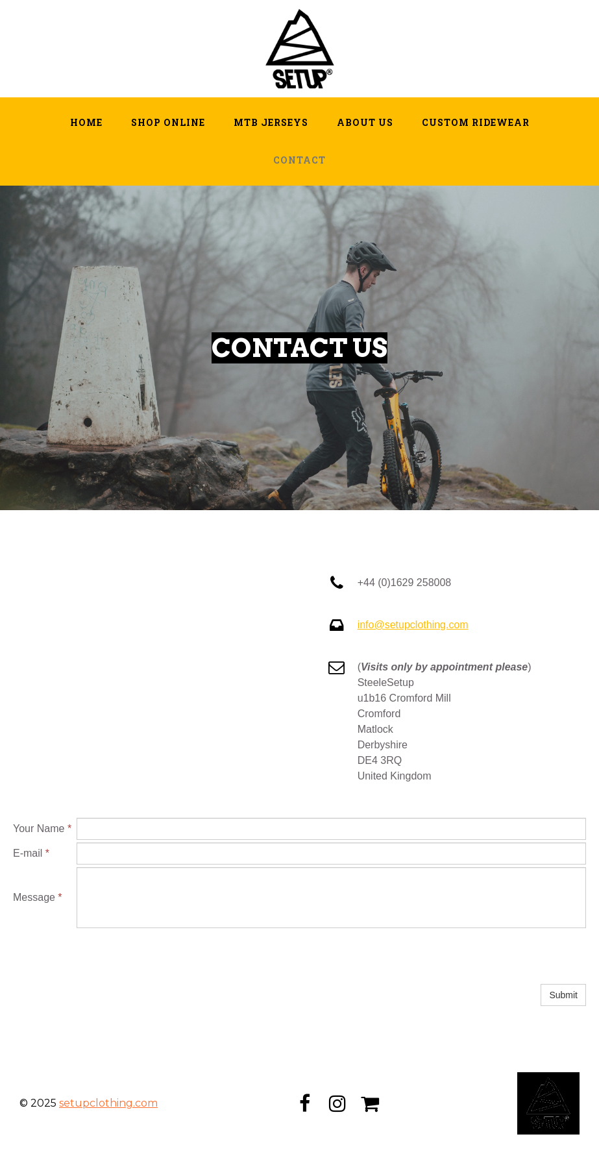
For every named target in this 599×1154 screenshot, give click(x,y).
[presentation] (175, 956)
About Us (365, 122)
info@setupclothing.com (413, 624)
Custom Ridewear (476, 122)
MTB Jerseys (271, 122)
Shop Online (168, 122)
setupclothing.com (108, 1103)
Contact (299, 160)
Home (86, 122)
